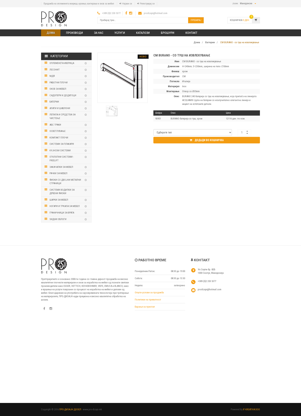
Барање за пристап (145, 306)
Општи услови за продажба (149, 292)
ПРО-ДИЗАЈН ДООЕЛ (70, 409)
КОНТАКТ (191, 32)
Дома (51, 32)
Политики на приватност (148, 299)
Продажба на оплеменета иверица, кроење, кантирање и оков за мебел (79, 3)
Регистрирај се (147, 3)
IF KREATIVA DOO (251, 409)
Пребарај (196, 20)
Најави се (127, 3)
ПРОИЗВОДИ (74, 32)
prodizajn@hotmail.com (155, 13)
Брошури (167, 32)
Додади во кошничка (207, 140)
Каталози (143, 32)
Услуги (119, 32)
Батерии (210, 42)
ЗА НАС (98, 32)
